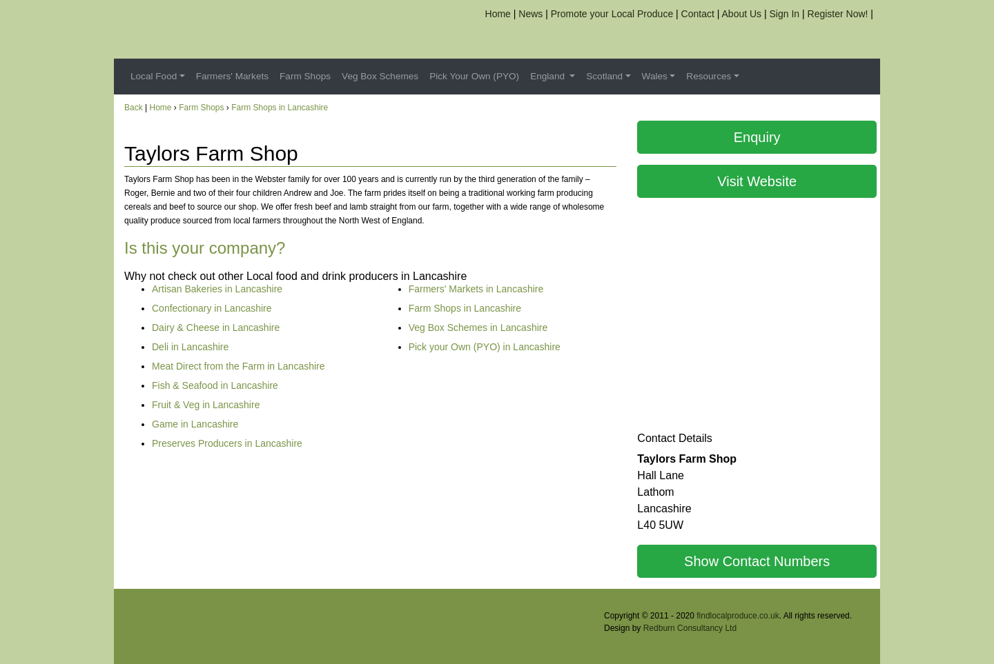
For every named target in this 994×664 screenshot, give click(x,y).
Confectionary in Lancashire (212, 308)
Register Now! (838, 13)
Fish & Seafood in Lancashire (215, 385)
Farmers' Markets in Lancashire (476, 288)
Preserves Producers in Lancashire (227, 443)
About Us (742, 13)
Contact (697, 13)
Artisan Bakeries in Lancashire (217, 288)
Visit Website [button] (757, 181)
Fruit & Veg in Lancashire (206, 404)
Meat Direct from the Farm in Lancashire (238, 366)
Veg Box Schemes (380, 76)
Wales (654, 76)
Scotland (604, 76)
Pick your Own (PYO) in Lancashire (485, 346)
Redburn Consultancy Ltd (690, 628)
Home (498, 13)
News (530, 13)
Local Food (153, 76)
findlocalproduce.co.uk (737, 616)
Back (133, 107)
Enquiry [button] (757, 137)
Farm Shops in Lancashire (279, 107)
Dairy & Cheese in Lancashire (216, 327)
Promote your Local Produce (612, 13)
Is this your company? (204, 248)
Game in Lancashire (195, 424)
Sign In (785, 13)
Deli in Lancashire (190, 346)
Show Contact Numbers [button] (757, 561)
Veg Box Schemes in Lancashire (478, 327)
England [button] (548, 76)
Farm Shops (305, 76)
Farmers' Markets (232, 76)
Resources (708, 76)
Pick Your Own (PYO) (474, 76)
